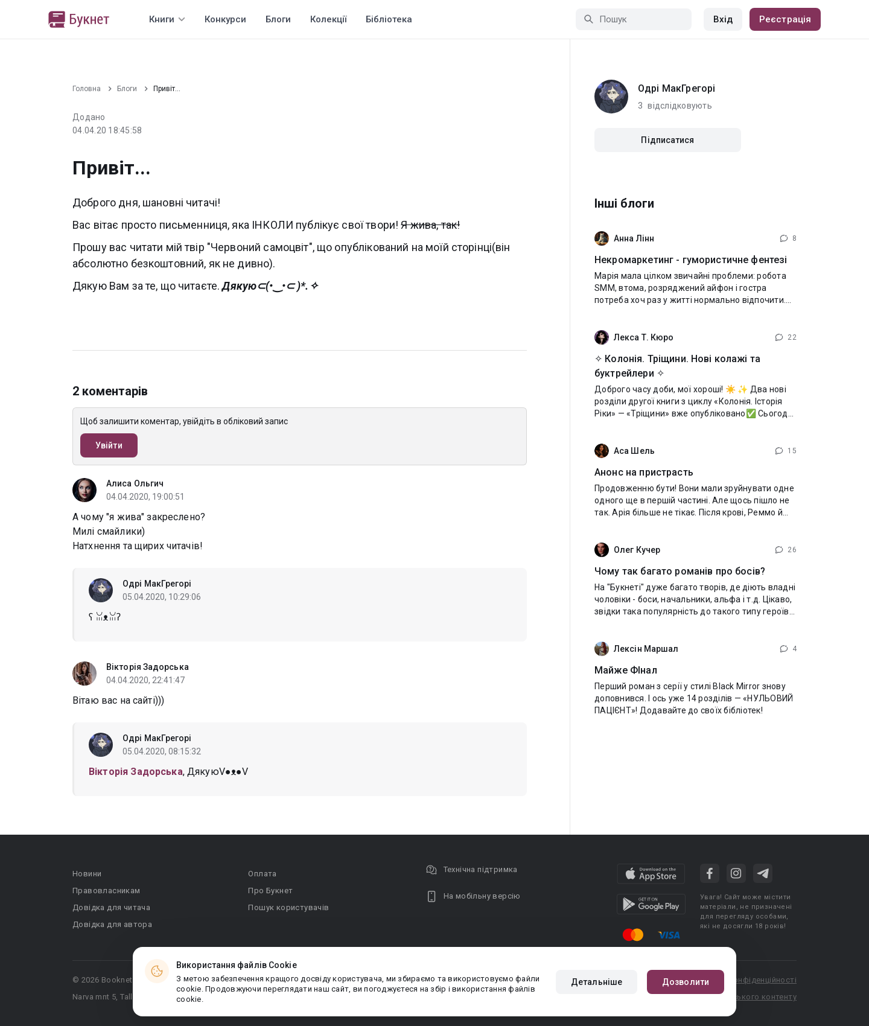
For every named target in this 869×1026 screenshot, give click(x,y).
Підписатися (667, 140)
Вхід (723, 19)
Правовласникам (106, 890)
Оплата (262, 873)
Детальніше (596, 982)
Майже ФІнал (625, 670)
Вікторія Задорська (147, 667)
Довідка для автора (112, 924)
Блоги (278, 19)
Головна (86, 88)
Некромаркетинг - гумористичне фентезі (691, 260)
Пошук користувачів (288, 907)
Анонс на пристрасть (643, 472)
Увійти (109, 445)
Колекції (328, 19)
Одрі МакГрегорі (157, 583)
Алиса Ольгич (135, 483)
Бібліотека (389, 19)
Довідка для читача (111, 907)
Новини (86, 873)
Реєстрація (785, 19)
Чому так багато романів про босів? (679, 571)
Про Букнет (270, 890)
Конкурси (225, 19)
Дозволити (685, 982)
